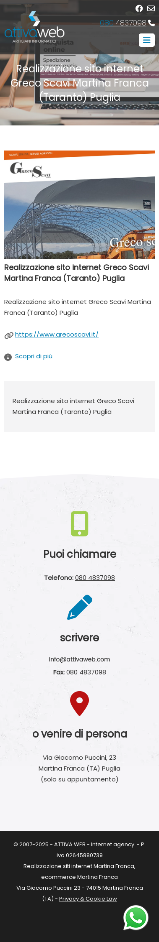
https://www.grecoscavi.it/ (57, 334)
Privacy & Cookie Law (88, 899)
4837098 (123, 23)
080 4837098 (95, 577)
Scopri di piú (33, 356)
